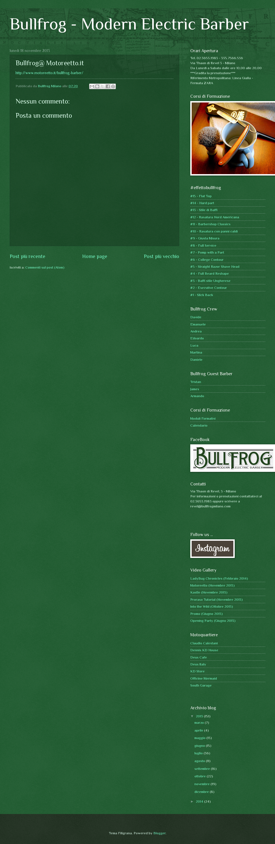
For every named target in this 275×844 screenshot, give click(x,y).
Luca (194, 345)
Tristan (195, 382)
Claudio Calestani (204, 643)
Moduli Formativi (203, 418)
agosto (200, 761)
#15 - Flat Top (201, 196)
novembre (202, 784)
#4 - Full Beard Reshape (209, 273)
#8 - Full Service (203, 245)
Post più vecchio (161, 256)
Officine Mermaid (203, 678)
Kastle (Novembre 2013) (209, 592)
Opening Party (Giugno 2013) (213, 620)
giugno (200, 745)
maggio (200, 738)
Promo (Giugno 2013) (206, 614)
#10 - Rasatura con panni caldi (214, 231)
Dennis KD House (204, 650)
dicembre (202, 792)
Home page (94, 256)
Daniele (196, 359)
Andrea (196, 331)
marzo (199, 722)
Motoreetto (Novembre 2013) (212, 585)
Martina (196, 352)
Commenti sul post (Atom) (44, 267)
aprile (199, 730)
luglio (199, 753)
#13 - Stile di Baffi (204, 210)
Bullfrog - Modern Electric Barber (129, 23)
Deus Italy (198, 664)
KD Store (197, 671)
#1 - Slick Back (201, 295)
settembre (202, 769)
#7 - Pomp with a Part (207, 252)
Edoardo (197, 338)
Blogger (159, 833)
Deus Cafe (198, 657)
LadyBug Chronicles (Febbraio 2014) (219, 578)
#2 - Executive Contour (208, 287)
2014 (200, 801)
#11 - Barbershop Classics (210, 224)
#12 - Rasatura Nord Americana (214, 217)
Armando (197, 396)
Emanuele (198, 324)
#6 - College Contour (207, 259)
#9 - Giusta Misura (204, 238)
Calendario (199, 425)
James (194, 389)
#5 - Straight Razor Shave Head (214, 266)
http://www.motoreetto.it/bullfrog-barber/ (49, 73)
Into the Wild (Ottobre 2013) (211, 606)
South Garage (201, 685)
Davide (195, 317)
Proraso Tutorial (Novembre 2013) (216, 599)
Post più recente (27, 256)
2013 (200, 716)
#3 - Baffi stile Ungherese (210, 281)
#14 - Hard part (202, 203)
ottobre (200, 776)
